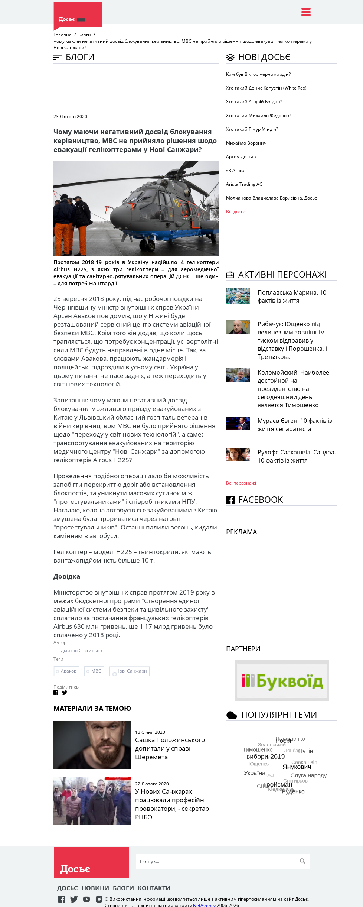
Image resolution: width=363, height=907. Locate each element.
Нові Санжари (131, 671)
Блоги (84, 35)
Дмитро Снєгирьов (81, 650)
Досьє (67, 888)
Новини (95, 888)
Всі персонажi (241, 483)
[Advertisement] (188, 87)
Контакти (154, 888)
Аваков (68, 671)
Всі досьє (236, 211)
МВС (96, 671)
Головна (62, 35)
